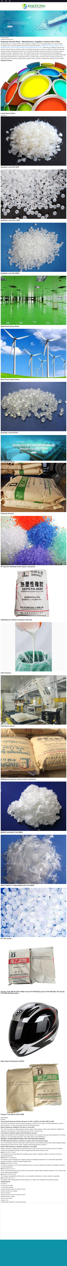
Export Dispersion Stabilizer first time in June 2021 (17, 1127)
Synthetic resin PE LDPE (10, 167)
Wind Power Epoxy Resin (10, 379)
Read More (4, 115)
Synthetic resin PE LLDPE (10, 220)
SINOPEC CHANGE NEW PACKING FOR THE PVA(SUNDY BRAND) (23, 1138)
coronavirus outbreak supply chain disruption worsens (19, 1133)
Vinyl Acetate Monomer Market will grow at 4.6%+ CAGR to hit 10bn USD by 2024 (27, 1121)
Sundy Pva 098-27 (6, 1193)
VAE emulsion (6, 673)
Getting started (5, 37)
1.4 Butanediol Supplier (7, 1187)
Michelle (9, 1163)
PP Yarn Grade (6, 938)
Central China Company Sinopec (50, 45)
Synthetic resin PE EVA (9, 433)
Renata (8, 1157)
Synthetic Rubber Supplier (8, 1196)
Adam (8, 1152)
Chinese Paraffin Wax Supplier (9, 1191)
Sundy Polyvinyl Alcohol (17, 47)
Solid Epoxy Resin (7, 726)
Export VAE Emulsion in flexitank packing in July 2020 (19, 1146)
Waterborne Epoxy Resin (10, 326)
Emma (8, 1174)
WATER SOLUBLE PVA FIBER (12, 832)
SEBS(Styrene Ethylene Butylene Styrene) (16, 620)
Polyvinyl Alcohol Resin (7, 39)
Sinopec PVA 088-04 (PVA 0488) (12, 1114)
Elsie (8, 1178)
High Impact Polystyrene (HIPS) (12, 1061)
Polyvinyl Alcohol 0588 (7, 1185)
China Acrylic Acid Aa (6, 1198)
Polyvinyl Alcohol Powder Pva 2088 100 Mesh (13, 1189)
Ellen (8, 1168)
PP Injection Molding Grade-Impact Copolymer (18, 567)
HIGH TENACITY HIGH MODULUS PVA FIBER (17, 885)
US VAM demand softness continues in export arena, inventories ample (24, 1141)
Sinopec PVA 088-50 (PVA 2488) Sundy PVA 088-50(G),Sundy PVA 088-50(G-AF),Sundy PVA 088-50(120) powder (33, 992)
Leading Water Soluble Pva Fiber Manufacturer (13, 1202)
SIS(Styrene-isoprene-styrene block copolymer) (18, 779)
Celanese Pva (4, 1200)
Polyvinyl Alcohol (7, 513)
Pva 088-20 (4, 1183)
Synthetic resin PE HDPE (10, 273)
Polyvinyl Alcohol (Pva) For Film (33, 47)
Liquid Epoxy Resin (8, 113)
